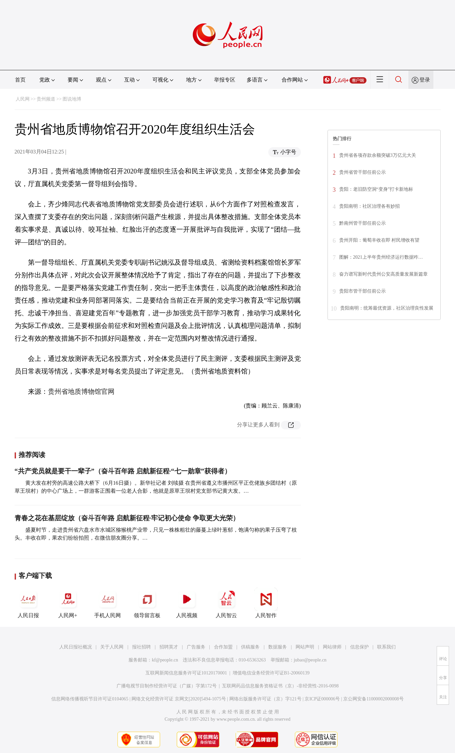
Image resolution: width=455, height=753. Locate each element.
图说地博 (72, 99)
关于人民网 (111, 646)
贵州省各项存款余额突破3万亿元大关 (377, 155)
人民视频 (186, 603)
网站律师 (332, 646)
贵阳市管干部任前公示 (362, 291)
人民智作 (266, 603)
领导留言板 (147, 603)
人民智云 (226, 603)
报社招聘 (141, 646)
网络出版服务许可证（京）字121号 (265, 698)
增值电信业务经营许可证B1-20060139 (271, 672)
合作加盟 (223, 646)
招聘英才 (168, 646)
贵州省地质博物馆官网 (81, 391)
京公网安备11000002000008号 (373, 698)
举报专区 (224, 80)
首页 (20, 80)
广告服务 (196, 646)
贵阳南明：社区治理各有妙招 (369, 206)
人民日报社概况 (75, 646)
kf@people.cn (165, 659)
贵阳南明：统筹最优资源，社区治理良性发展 (386, 308)
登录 (424, 80)
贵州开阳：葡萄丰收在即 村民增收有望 (379, 240)
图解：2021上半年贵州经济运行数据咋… (381, 257)
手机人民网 (107, 603)
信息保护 (359, 646)
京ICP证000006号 (322, 698)
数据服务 (277, 646)
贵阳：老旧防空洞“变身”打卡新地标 (376, 189)
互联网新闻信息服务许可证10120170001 (186, 672)
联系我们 (386, 646)
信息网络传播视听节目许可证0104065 (89, 698)
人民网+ (68, 603)
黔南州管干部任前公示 (362, 223)
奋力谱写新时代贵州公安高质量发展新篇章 (383, 274)
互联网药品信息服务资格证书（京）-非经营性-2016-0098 (280, 685)
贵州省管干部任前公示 (362, 172)
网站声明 (305, 646)
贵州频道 (46, 99)
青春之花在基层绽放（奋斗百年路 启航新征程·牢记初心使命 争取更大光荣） (127, 518)
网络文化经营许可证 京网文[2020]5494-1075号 (178, 698)
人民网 (23, 99)
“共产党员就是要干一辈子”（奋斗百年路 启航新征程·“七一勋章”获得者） (123, 471)
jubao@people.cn (310, 659)
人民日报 (28, 603)
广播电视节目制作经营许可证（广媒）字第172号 (166, 685)
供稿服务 (250, 646)
